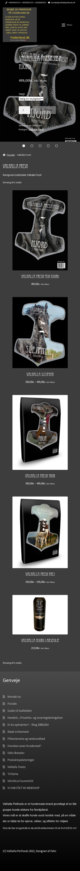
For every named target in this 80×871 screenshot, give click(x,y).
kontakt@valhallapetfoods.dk (61, 3)
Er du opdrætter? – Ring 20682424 (28, 725)
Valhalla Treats (17, 767)
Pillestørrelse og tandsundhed (26, 739)
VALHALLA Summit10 (20, 781)
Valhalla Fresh (36, 129)
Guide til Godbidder (20, 711)
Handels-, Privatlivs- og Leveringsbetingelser (35, 718)
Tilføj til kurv (44, 110)
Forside (11, 154)
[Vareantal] (24, 110)
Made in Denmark (18, 732)
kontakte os (68, 828)
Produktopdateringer (21, 760)
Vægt (22, 94)
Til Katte (13, 774)
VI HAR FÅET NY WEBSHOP (24, 788)
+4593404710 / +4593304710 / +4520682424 (25, 3)
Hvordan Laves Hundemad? (24, 746)
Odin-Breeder (16, 753)
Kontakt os (14, 697)
